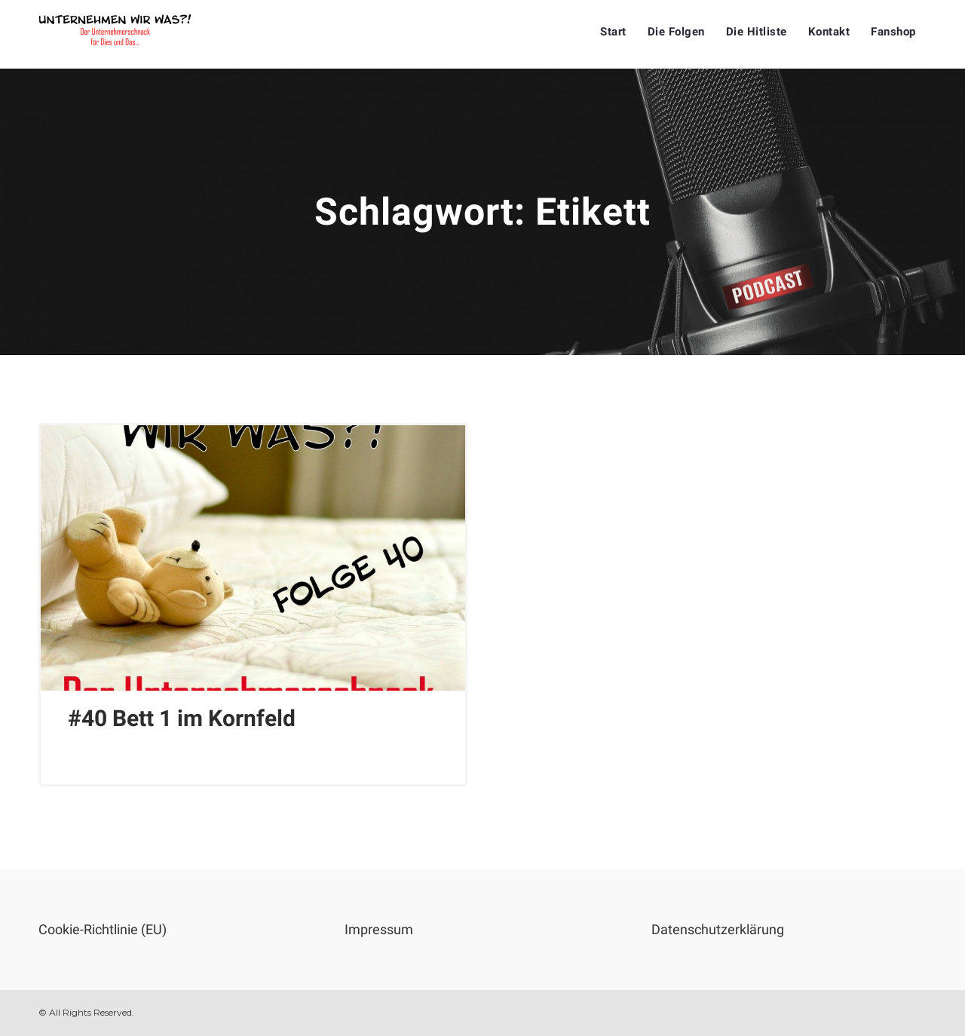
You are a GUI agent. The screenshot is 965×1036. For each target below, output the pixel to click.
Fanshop (893, 31)
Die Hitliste (756, 31)
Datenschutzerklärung (717, 929)
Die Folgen (676, 31)
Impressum (379, 929)
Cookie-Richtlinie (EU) (102, 929)
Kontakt (829, 31)
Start (613, 31)
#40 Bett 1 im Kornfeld (182, 718)
